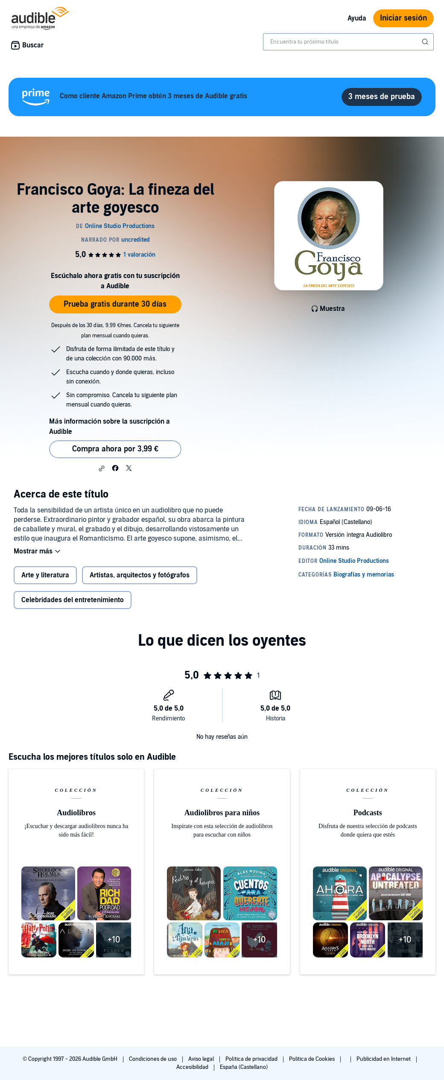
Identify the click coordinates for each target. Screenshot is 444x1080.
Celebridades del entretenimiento (72, 600)
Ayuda (357, 18)
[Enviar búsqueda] (426, 41)
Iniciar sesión (403, 18)
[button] (101, 468)
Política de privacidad (252, 1059)
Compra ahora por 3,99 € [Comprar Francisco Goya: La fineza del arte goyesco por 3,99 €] (115, 449)
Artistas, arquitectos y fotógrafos (140, 575)
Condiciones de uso (153, 1059)
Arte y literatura (45, 575)
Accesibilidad (193, 1067)
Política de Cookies (312, 1059)
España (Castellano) (244, 1067)
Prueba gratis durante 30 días (115, 304)
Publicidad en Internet (384, 1059)
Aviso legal (201, 1059)
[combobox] (348, 41)
